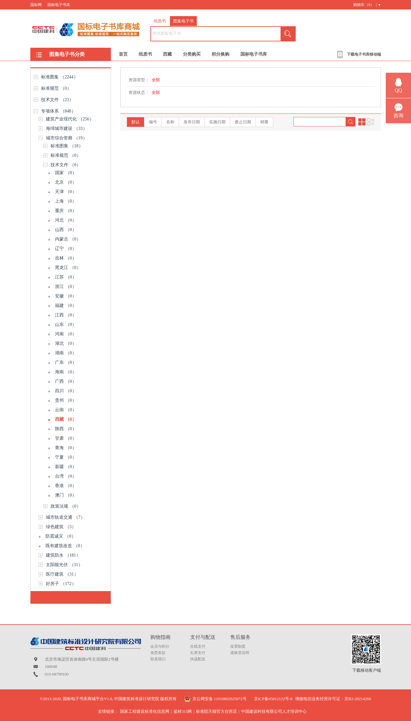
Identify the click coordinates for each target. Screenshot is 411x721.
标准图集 (59, 77)
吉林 (65, 258)
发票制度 (237, 646)
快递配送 (197, 659)
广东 (65, 362)
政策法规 (66, 506)
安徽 (65, 296)
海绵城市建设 (66, 128)
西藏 (167, 54)
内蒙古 (68, 239)
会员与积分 (159, 646)
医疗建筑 (62, 574)
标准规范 (56, 88)
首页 (123, 54)
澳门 (65, 495)
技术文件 (57, 99)
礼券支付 (197, 653)
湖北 (65, 343)
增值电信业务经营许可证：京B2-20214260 (333, 698)
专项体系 (58, 111)
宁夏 (65, 457)
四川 (65, 390)
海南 (65, 372)
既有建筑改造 (65, 545)
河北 (65, 220)
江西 (65, 315)
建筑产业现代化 (70, 119)
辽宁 (65, 248)
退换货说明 (239, 653)
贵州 (65, 400)
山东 (65, 324)
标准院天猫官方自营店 (216, 711)
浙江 (65, 286)
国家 (65, 172)
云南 (65, 409)
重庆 (65, 210)
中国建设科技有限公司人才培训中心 (274, 711)
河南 (65, 334)
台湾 (65, 476)
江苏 (65, 277)
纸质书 (160, 21)
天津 (65, 191)
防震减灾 (60, 536)
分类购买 (192, 54)
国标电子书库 (58, 5)
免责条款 (158, 653)
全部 (156, 79)
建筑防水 (63, 555)
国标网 (36, 5)
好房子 (61, 583)
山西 (65, 229)
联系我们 (158, 659)
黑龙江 (68, 267)
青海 (65, 447)
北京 (65, 182)
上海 (65, 201)
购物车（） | (365, 5)
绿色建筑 (61, 526)
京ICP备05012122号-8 (273, 698)
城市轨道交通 (65, 517)
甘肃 (65, 438)
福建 (65, 305)
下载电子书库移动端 (364, 54)
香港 (65, 485)
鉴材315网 (182, 711)
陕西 (65, 428)
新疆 (65, 466)
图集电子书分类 (67, 54)
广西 (65, 381)
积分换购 (220, 54)
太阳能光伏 (64, 564)
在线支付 (197, 646)
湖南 (65, 353)
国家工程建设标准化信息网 (144, 711)
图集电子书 (183, 21)
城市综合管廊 (66, 138)
